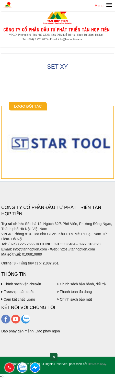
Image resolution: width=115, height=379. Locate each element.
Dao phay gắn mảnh (17, 331)
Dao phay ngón (48, 331)
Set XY (57, 66)
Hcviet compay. (97, 364)
